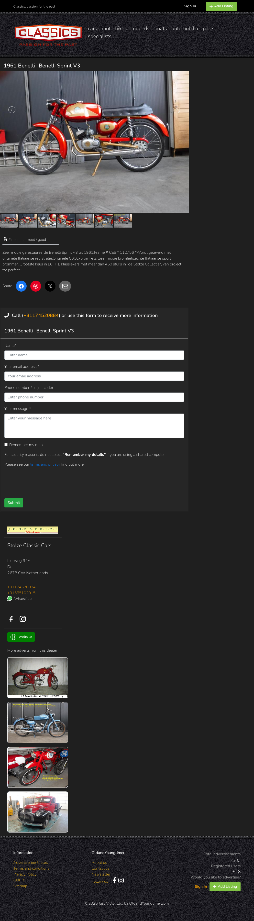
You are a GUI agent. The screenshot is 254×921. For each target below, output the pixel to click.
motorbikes (114, 28)
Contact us (100, 868)
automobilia (185, 28)
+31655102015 (21, 593)
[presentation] (88, 480)
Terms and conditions (31, 868)
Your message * (17, 408)
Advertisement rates (30, 862)
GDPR (18, 880)
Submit (14, 502)
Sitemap (20, 886)
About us (99, 862)
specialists (99, 36)
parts (208, 28)
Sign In (190, 6)
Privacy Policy (25, 874)
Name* (10, 345)
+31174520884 (41, 315)
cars (92, 28)
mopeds (141, 28)
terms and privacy (45, 464)
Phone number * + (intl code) (28, 387)
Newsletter (100, 874)
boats (160, 28)
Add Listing (221, 6)
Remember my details (27, 445)
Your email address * (21, 366)
